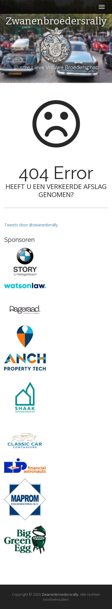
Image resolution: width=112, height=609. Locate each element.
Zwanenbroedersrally (56, 21)
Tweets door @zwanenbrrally (31, 224)
